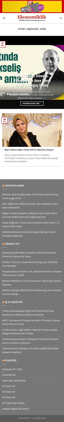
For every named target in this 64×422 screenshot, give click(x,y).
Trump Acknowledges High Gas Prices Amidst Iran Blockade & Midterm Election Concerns (28, 313)
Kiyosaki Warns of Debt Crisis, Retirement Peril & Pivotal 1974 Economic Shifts (32, 273)
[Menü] (4, 18)
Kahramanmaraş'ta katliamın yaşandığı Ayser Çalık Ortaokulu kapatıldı (29, 234)
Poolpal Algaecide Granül (15, 408)
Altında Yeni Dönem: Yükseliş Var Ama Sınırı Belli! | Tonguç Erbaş (32, 80)
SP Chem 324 (9, 397)
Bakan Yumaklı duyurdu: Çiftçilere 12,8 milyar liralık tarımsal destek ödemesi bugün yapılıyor (29, 215)
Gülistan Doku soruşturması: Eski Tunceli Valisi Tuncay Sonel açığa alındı (30, 196)
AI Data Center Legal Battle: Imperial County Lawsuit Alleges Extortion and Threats (29, 331)
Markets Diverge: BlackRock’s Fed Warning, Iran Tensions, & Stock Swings (32, 292)
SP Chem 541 (8, 386)
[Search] (61, 18)
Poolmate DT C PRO (12, 369)
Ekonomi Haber (14, 185)
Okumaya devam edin (32, 103)
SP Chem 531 (8, 391)
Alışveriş (10, 360)
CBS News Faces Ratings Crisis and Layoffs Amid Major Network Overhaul (30, 350)
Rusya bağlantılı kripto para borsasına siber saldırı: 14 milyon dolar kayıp (30, 224)
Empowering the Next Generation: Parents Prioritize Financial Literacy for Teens (29, 254)
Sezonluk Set (9, 375)
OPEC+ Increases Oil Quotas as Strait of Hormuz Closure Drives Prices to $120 (31, 322)
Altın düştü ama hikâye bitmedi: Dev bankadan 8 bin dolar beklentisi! (30, 205)
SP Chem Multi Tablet (13, 403)
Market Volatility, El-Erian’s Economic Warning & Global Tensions (31, 283)
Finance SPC (12, 243)
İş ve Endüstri (14, 302)
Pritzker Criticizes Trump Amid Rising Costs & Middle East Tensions (30, 264)
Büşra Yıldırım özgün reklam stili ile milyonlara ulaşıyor (29, 150)
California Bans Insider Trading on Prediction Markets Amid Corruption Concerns (30, 341)
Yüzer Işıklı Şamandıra (14, 380)
